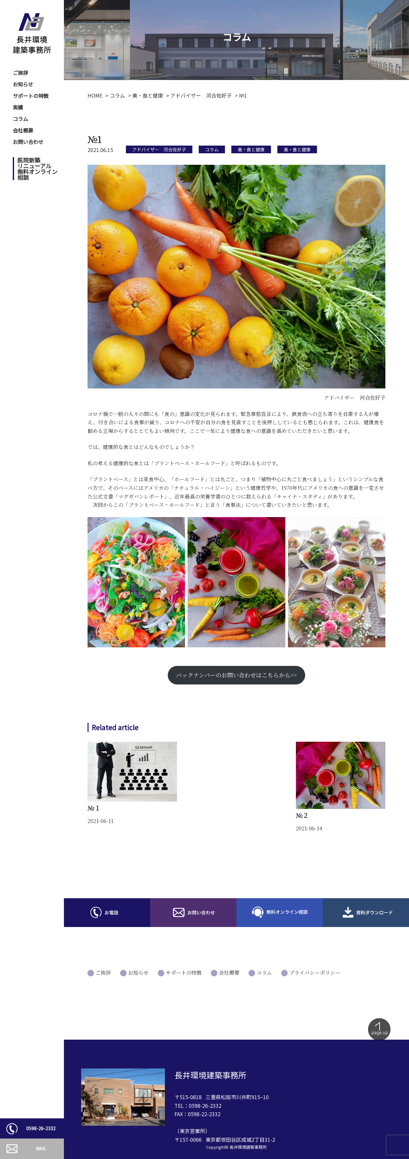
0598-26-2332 (41, 1128)
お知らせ (23, 84)
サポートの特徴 (31, 96)
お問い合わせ (28, 142)
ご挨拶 (20, 72)
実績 (18, 107)
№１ (94, 807)
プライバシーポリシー (314, 972)
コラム (20, 119)
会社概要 (23, 130)
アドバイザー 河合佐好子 (159, 149)
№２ (302, 815)
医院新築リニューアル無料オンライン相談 (37, 168)
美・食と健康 (251, 149)
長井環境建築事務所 (248, 1147)
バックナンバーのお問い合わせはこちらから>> (236, 675)
